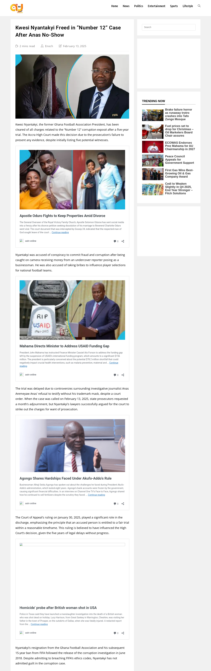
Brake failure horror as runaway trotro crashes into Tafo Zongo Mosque (178, 114)
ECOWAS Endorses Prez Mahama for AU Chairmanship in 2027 (180, 146)
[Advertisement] (169, 63)
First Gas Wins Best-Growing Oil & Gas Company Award (179, 173)
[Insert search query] (169, 27)
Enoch (49, 46)
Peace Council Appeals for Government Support (179, 159)
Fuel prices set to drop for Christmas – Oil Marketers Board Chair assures (179, 130)
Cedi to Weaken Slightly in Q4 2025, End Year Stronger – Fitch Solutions (179, 188)
